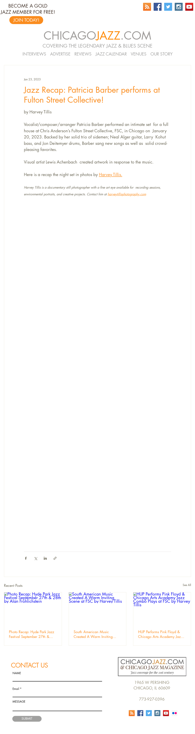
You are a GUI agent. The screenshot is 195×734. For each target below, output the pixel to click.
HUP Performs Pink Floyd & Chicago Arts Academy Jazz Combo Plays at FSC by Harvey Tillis (160, 634)
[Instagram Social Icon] (179, 7)
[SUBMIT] (27, 719)
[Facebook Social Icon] (158, 7)
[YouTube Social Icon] (189, 7)
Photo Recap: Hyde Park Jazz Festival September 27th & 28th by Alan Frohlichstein (31, 634)
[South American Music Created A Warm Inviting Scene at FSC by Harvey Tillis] (97, 608)
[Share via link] (55, 558)
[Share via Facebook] (26, 558)
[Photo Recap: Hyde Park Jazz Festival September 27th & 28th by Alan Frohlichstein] (33, 608)
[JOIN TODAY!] (26, 20)
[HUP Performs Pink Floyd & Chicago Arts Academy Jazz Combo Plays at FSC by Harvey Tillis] (162, 608)
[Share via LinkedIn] (45, 558)
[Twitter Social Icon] (168, 7)
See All (187, 585)
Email (16, 688)
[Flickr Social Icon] (174, 713)
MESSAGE (19, 701)
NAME (17, 673)
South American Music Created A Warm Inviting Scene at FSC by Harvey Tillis (96, 634)
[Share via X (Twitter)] (35, 558)
